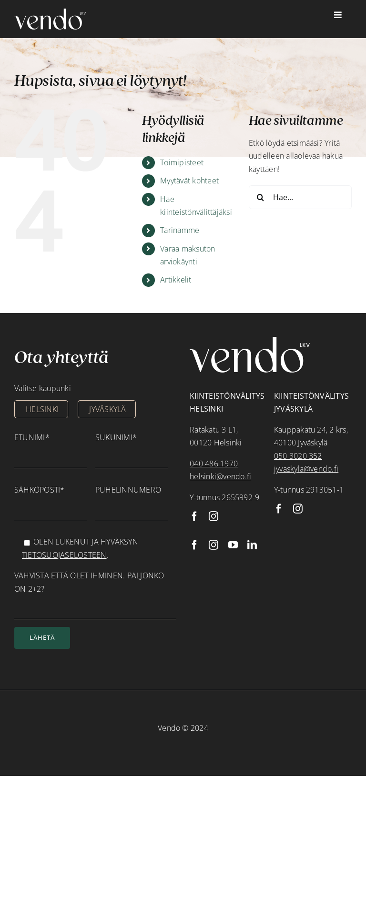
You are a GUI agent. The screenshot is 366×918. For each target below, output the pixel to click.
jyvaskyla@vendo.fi (306, 469)
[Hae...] (300, 197)
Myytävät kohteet (189, 180)
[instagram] (213, 516)
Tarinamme (179, 230)
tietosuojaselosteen (64, 555)
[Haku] (261, 197)
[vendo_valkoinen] (50, 12)
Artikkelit (175, 279)
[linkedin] (252, 545)
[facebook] (194, 516)
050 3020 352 (298, 456)
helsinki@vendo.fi (220, 476)
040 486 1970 (214, 463)
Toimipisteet (181, 162)
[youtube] (233, 545)
